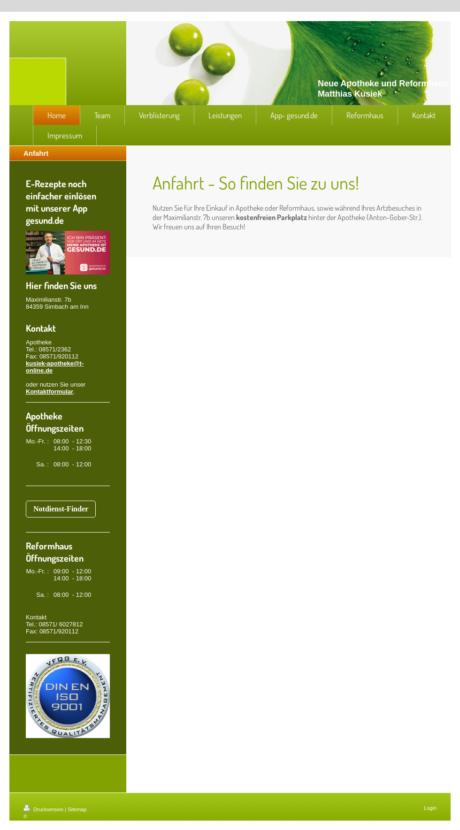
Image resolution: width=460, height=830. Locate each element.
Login (430, 808)
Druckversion (44, 809)
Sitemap (77, 809)
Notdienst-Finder (60, 509)
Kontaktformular (49, 391)
